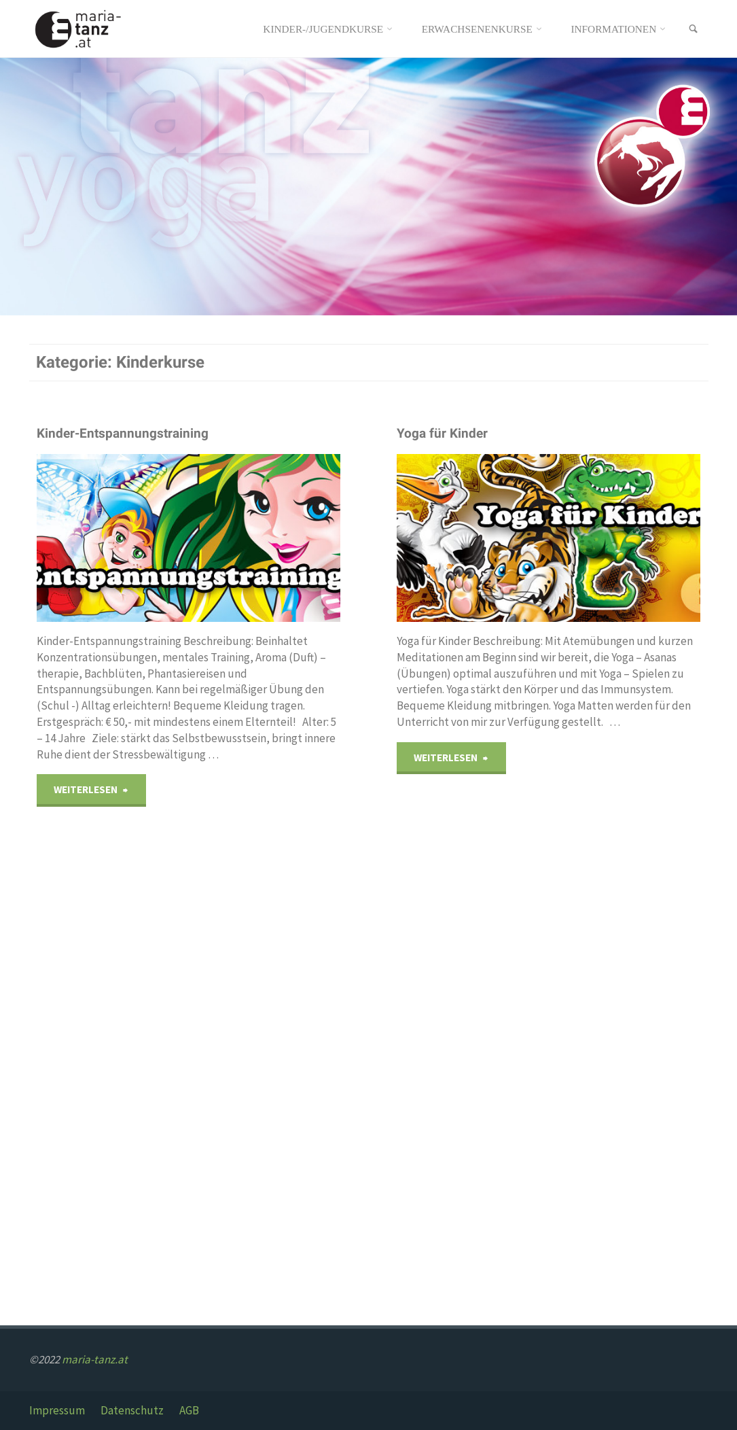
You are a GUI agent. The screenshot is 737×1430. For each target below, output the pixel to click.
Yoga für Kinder (442, 433)
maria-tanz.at (95, 1359)
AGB (189, 1410)
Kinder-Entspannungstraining (123, 433)
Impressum (57, 1410)
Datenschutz (132, 1410)
